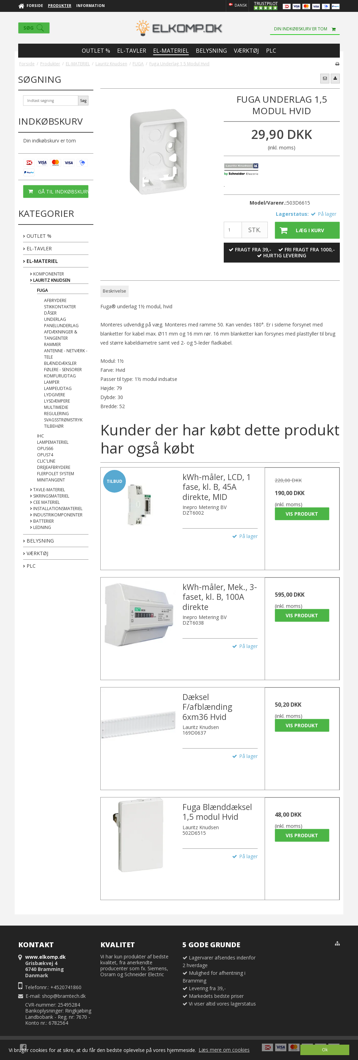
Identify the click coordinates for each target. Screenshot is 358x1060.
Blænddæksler (60, 363)
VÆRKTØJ (35, 553)
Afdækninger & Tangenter (60, 335)
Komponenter (47, 274)
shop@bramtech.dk (64, 996)
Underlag (55, 319)
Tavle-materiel (47, 490)
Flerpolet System (55, 474)
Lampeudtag (58, 388)
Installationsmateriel (56, 508)
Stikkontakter (60, 307)
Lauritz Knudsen (50, 280)
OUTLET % (37, 236)
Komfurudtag (60, 376)
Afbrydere (55, 300)
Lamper (51, 382)
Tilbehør (54, 426)
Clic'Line (46, 461)
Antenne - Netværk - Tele (65, 354)
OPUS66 (45, 448)
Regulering (56, 414)
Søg (83, 100)
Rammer (52, 344)
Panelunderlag (61, 326)
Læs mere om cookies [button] (224, 1049)
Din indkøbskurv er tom (307, 29)
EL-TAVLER (37, 248)
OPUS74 (45, 455)
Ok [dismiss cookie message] (325, 1050)
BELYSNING (38, 540)
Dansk (237, 5)
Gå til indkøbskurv (55, 191)
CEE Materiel (45, 502)
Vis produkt (302, 513)
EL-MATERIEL (40, 261)
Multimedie (56, 407)
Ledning (40, 527)
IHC (40, 436)
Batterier (42, 521)
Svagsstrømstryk (63, 420)
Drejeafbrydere (53, 467)
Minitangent (51, 480)
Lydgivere (54, 395)
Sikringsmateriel (49, 496)
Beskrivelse (114, 291)
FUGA (42, 290)
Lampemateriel (53, 442)
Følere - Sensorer (63, 370)
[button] (324, 78)
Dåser (50, 313)
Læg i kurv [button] (299, 230)
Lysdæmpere (57, 401)
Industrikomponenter (56, 515)
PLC (29, 565)
